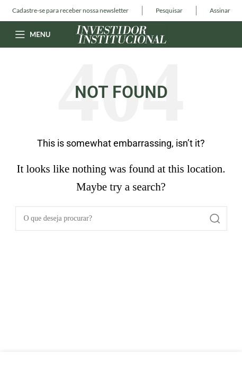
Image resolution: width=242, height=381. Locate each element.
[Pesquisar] (121, 218)
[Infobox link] (70, 10)
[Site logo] (121, 33)
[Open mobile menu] (32, 34)
